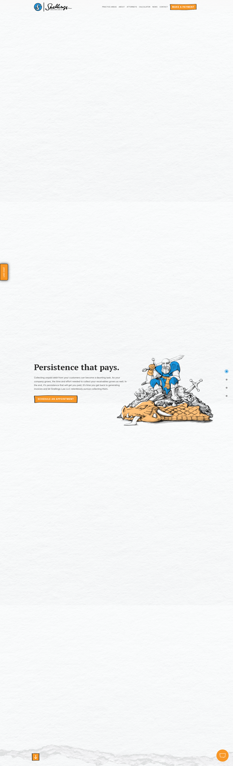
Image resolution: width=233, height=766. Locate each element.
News (155, 7)
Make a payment (183, 7)
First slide (35, 757)
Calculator (144, 7)
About (122, 7)
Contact (164, 7)
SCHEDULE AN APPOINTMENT (56, 399)
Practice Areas (109, 7)
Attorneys (132, 7)
